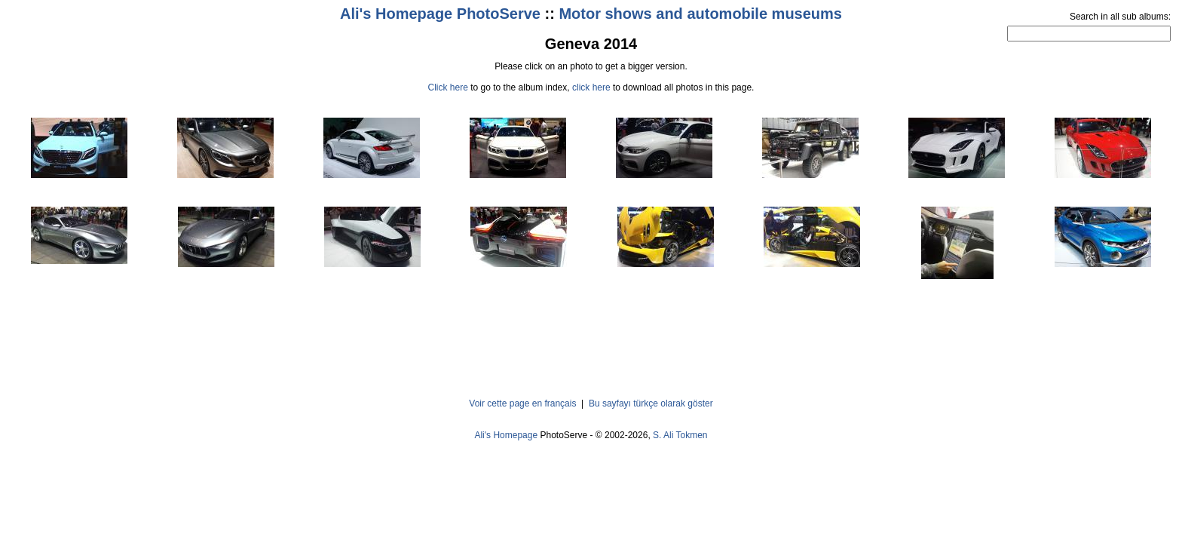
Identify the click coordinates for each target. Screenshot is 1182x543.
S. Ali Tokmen (680, 435)
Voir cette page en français (522, 403)
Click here (448, 87)
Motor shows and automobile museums (700, 13)
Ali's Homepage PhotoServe (440, 13)
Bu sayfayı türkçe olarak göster (651, 403)
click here (591, 87)
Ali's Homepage (505, 435)
